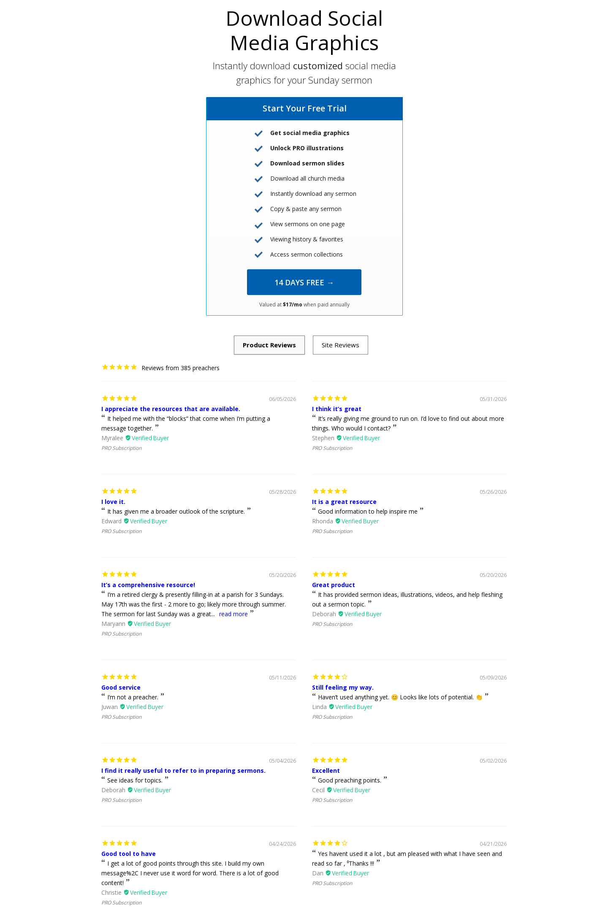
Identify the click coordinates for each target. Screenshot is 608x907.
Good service (121, 687)
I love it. (113, 502)
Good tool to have (128, 854)
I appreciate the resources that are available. (170, 409)
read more (233, 614)
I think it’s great (336, 409)
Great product (333, 585)
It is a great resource (344, 502)
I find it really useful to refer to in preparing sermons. (183, 770)
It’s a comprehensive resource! (148, 585)
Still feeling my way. (343, 687)
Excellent (326, 770)
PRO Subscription (121, 448)
